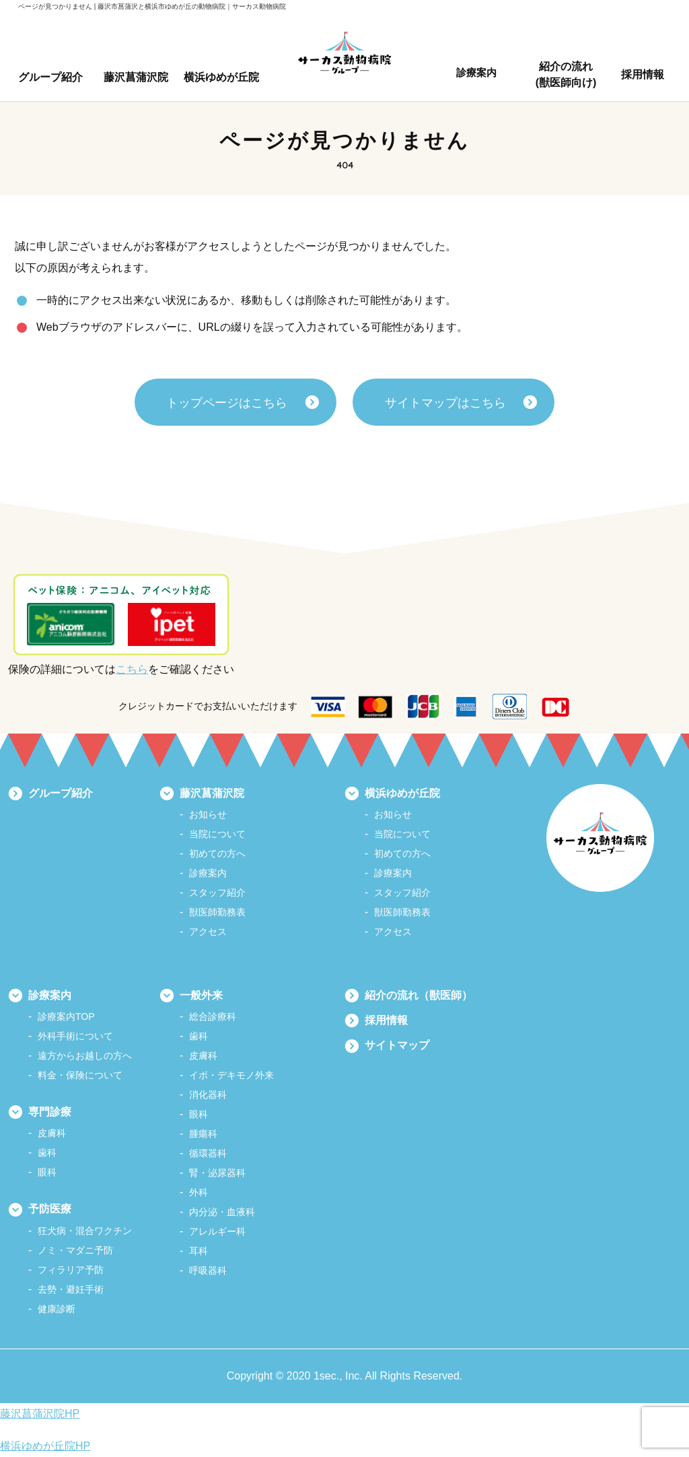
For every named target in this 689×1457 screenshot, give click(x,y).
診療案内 (49, 995)
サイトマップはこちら (445, 403)
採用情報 (386, 1020)
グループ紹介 (60, 793)
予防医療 (49, 1209)
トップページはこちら (226, 403)
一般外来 (201, 995)
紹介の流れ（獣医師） (418, 995)
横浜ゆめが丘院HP (45, 1446)
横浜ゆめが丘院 (402, 793)
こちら (132, 669)
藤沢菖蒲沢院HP (39, 1413)
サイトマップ (397, 1045)
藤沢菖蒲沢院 (212, 793)
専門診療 (49, 1112)
